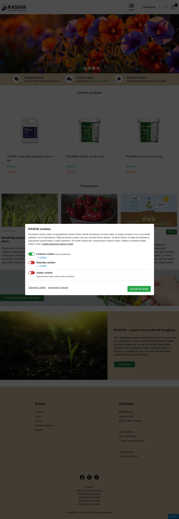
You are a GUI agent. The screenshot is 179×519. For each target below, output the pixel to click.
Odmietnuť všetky (37, 287)
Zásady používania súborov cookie (57, 244)
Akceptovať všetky (139, 289)
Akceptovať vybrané (58, 287)
